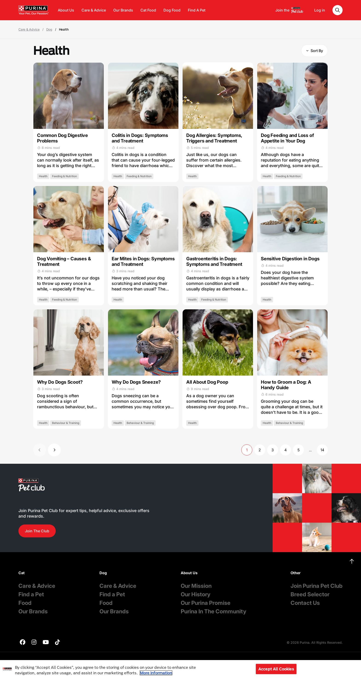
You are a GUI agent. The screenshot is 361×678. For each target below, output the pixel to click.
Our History (195, 594)
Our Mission (196, 585)
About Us (66, 10)
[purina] (22, 642)
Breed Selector (310, 594)
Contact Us (305, 603)
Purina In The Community (213, 611)
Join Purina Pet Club (317, 585)
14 (322, 450)
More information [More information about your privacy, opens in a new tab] (156, 673)
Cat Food (148, 10)
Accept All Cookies (276, 669)
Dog (49, 29)
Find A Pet (196, 10)
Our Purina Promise (205, 603)
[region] (180, 669)
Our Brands (123, 10)
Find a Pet (31, 594)
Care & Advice (94, 10)
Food (25, 603)
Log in (319, 10)
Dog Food (171, 10)
